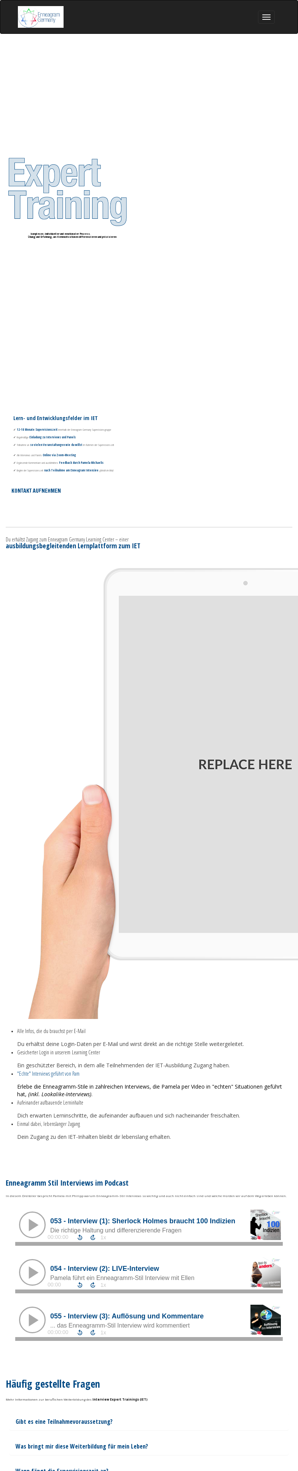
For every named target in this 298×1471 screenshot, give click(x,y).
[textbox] (149, 1446)
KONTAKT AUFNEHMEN (36, 491)
